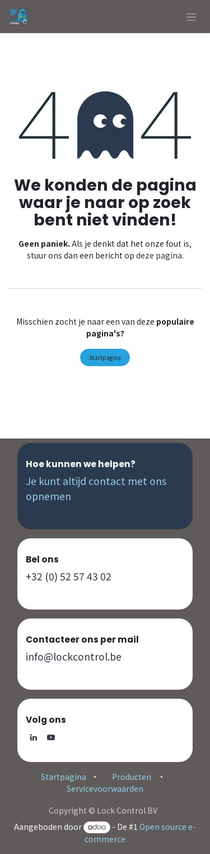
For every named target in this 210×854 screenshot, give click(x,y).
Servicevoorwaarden (105, 788)
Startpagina (105, 357)
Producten (131, 776)
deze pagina (159, 255)
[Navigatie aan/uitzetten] (191, 16)
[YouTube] (51, 737)
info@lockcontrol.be (74, 656)
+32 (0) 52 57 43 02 (68, 576)
